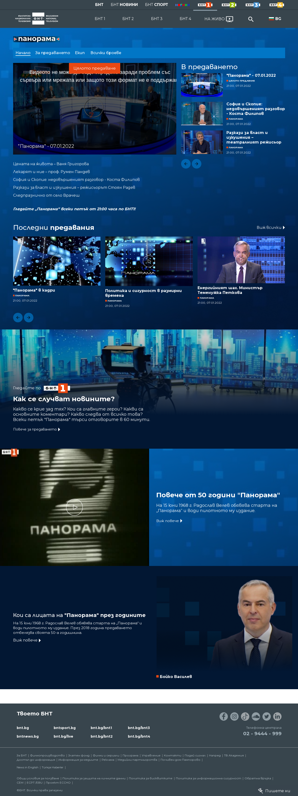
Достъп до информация (36, 759)
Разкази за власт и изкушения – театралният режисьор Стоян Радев (253, 137)
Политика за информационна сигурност (208, 778)
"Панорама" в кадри (34, 290)
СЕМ (20, 782)
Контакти (172, 755)
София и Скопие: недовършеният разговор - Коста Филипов (255, 109)
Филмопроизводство (47, 755)
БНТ (99, 4)
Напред (215, 755)
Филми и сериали (106, 755)
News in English (27, 767)
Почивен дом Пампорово (180, 759)
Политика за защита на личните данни (94, 778)
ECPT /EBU (34, 782)
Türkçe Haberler (52, 767)
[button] (186, 164)
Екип (80, 53)
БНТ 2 (128, 18)
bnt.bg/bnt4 (139, 736)
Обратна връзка (258, 778)
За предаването (52, 53)
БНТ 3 (156, 18)
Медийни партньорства (137, 759)
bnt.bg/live (63, 736)
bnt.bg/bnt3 (139, 728)
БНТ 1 (100, 18)
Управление (151, 755)
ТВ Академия (234, 755)
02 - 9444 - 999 (262, 733)
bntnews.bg (28, 736)
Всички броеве (106, 53)
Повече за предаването (35, 429)
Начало (23, 53)
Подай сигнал (195, 755)
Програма (130, 755)
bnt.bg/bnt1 (101, 728)
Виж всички (269, 227)
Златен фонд (78, 755)
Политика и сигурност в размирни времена (143, 293)
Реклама (108, 759)
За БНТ (22, 755)
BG (278, 18)
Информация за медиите (78, 759)
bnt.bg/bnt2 (102, 736)
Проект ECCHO (58, 782)
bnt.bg (23, 728)
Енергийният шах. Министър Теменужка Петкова (230, 290)
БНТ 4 (185, 18)
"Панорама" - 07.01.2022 (251, 75)
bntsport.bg (65, 728)
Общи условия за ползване (38, 778)
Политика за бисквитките (151, 778)
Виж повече (167, 521)
